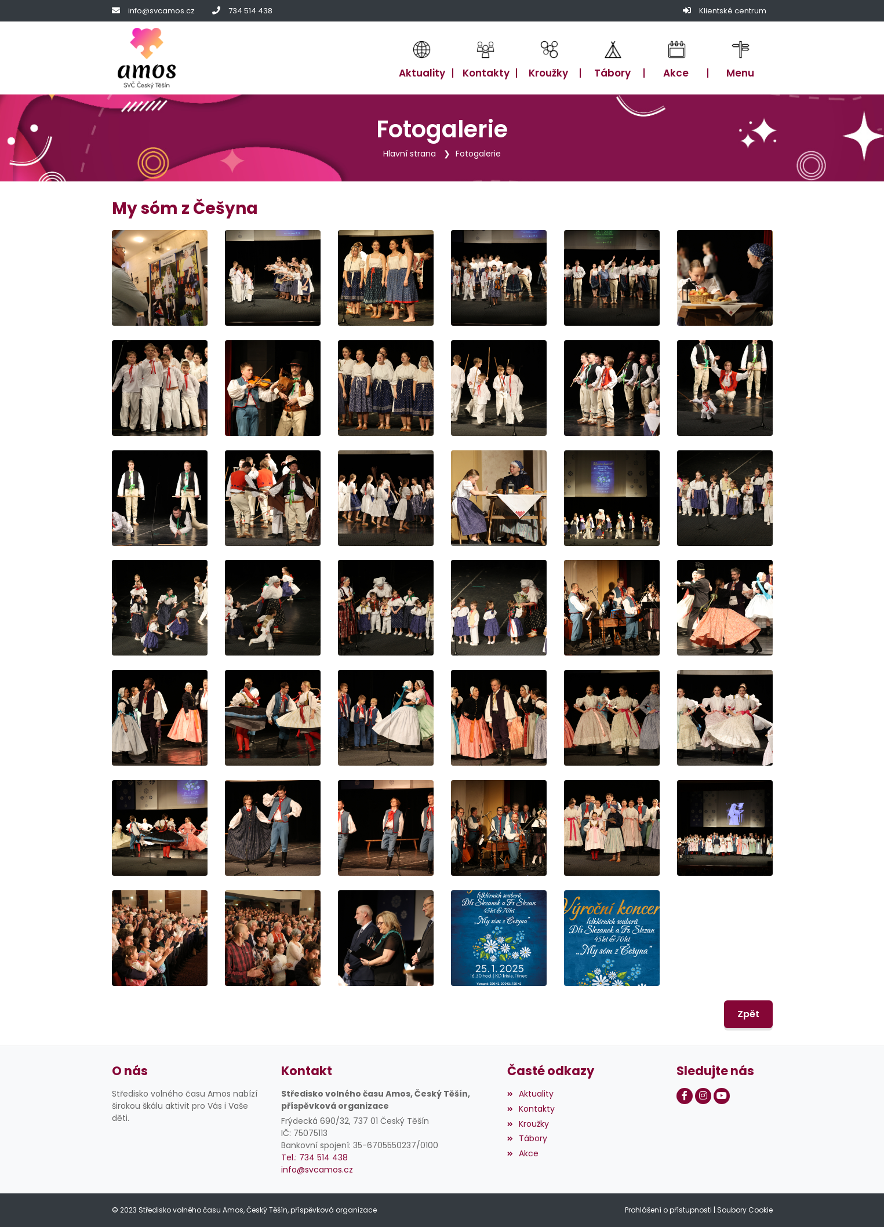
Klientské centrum (732, 10)
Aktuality (530, 1093)
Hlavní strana (409, 153)
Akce (523, 1153)
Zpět (748, 1014)
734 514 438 (250, 10)
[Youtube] (722, 1096)
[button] (740, 58)
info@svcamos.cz (161, 10)
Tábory (527, 1138)
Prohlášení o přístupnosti (668, 1210)
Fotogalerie (478, 153)
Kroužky (528, 1123)
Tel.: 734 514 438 (314, 1157)
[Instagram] (703, 1096)
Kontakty (531, 1108)
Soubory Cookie (745, 1210)
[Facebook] (684, 1096)
